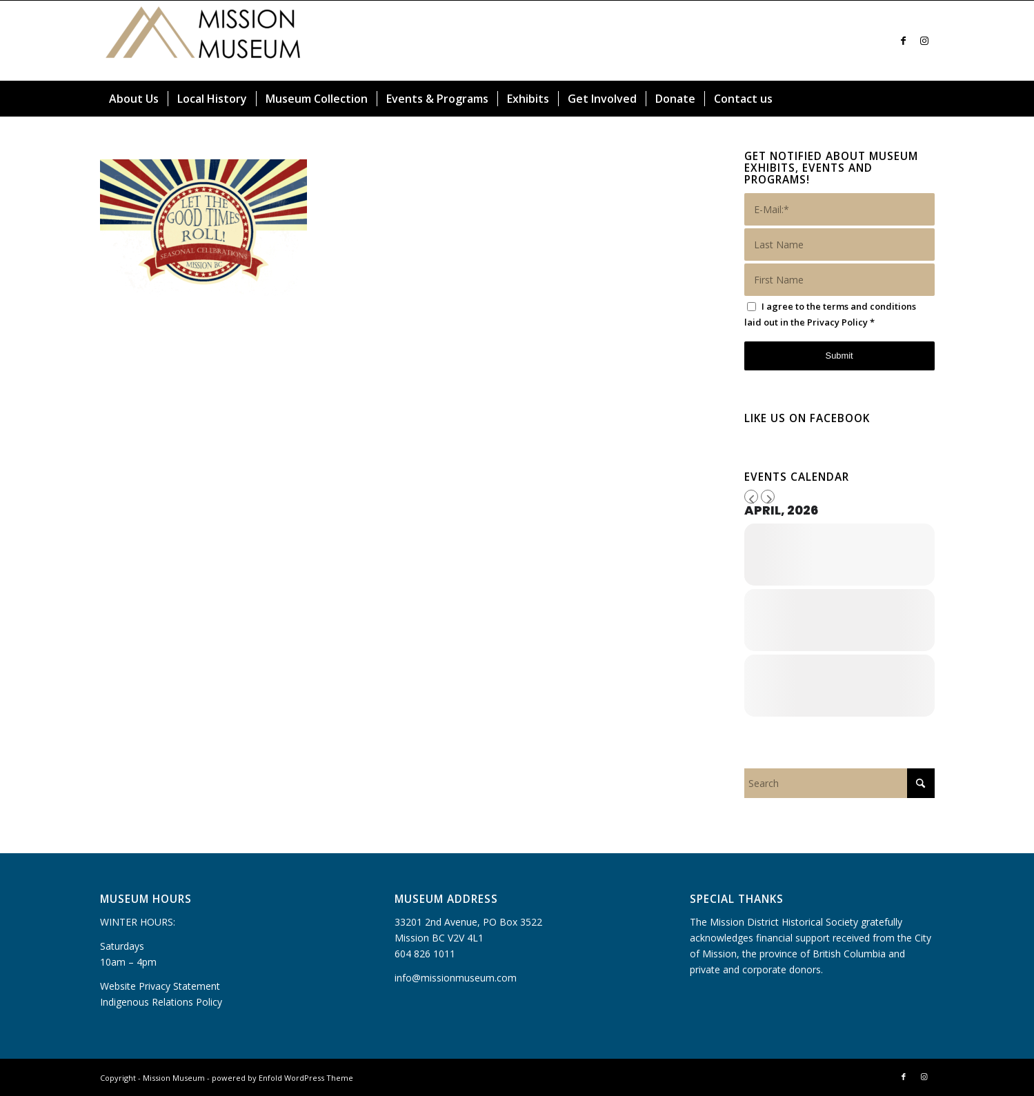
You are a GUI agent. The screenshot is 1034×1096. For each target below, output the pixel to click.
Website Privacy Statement (160, 986)
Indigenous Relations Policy (161, 1001)
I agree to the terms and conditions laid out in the (830, 314)
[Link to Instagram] (924, 40)
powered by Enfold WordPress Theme (282, 1078)
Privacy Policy (837, 322)
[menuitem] (134, 98)
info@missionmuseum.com (456, 977)
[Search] (926, 98)
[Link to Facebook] (903, 40)
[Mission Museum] (203, 41)
